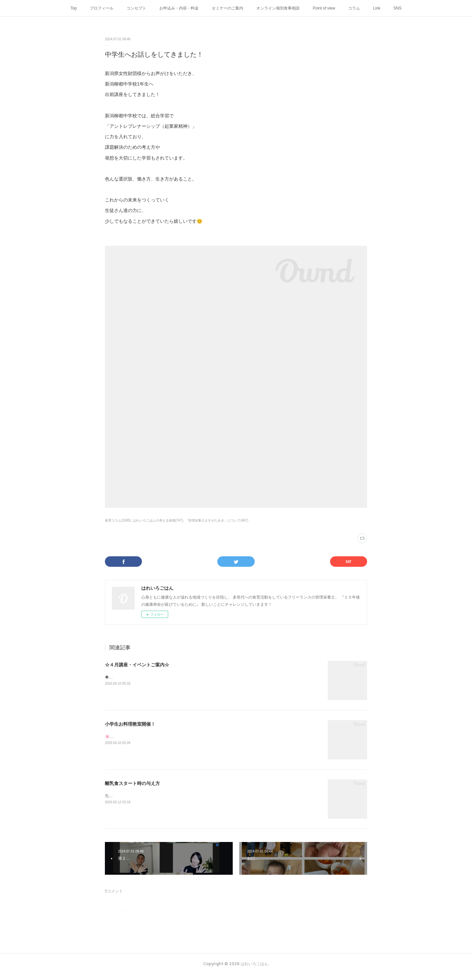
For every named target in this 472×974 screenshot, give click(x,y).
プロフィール (101, 8)
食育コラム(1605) (118, 520)
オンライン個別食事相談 (278, 8)
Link (376, 8)
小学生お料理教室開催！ (130, 724)
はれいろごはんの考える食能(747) (158, 520)
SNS (397, 8)
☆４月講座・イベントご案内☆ (137, 664)
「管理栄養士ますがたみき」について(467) (216, 520)
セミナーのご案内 (227, 8)
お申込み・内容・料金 (179, 8)
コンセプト (136, 8)
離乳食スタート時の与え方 (132, 783)
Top (73, 8)
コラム (354, 8)
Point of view (324, 8)
